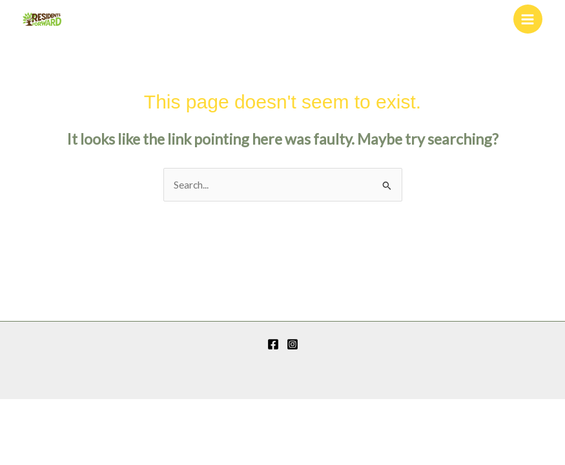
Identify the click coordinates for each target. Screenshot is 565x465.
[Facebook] (273, 344)
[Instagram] (292, 344)
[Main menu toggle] (527, 19)
